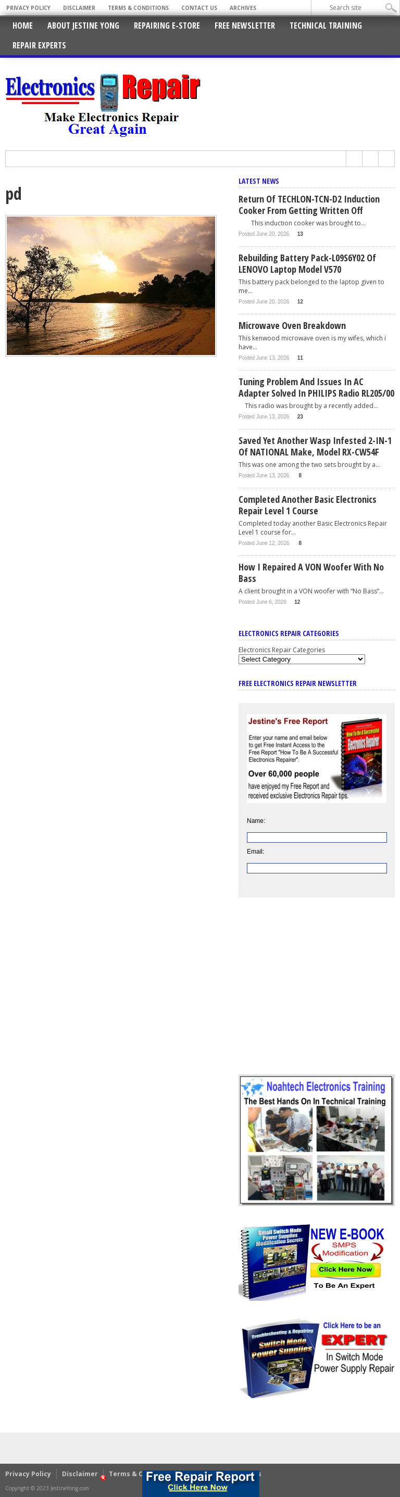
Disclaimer (79, 7)
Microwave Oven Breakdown (292, 325)
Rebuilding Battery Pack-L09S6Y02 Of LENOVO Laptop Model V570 (307, 263)
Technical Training (326, 25)
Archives (243, 7)
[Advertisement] (317, 994)
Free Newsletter (245, 25)
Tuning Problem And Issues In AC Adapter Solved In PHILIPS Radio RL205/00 (316, 387)
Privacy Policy (28, 7)
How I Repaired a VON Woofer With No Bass (311, 572)
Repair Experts (39, 45)
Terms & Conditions (138, 7)
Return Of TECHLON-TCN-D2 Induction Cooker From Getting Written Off (309, 204)
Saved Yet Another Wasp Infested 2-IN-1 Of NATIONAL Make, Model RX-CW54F (315, 446)
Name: (256, 820)
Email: (255, 851)
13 (300, 234)
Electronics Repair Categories (282, 649)
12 (300, 302)
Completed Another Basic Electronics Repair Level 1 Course (308, 504)
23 (300, 417)
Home (22, 25)
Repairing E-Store (167, 25)
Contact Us (199, 7)
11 (300, 358)
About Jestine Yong (83, 25)
